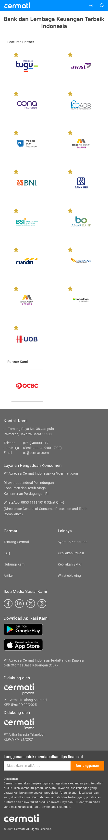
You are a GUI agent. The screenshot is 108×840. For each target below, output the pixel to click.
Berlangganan (87, 766)
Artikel (8, 575)
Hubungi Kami (14, 564)
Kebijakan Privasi (71, 553)
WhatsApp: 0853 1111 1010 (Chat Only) (34, 502)
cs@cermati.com (36, 453)
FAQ (7, 553)
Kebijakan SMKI (70, 564)
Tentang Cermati (16, 542)
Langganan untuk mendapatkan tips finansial (43, 756)
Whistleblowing (69, 575)
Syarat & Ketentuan (72, 542)
